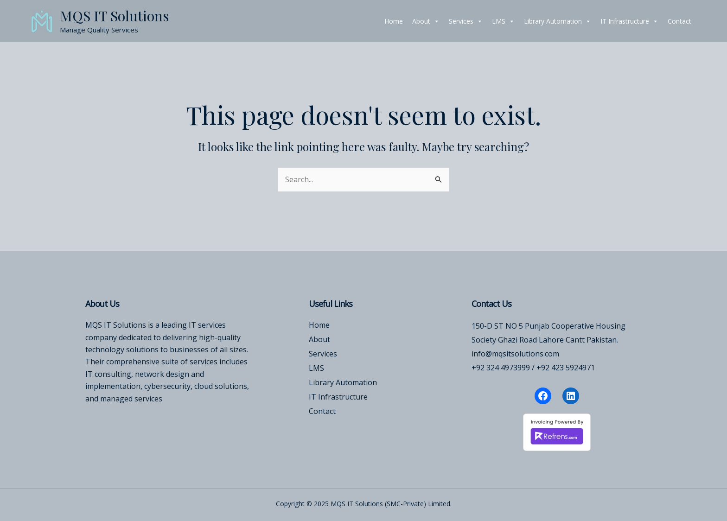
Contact (679, 21)
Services (466, 21)
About (426, 21)
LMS (503, 21)
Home (393, 21)
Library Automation (557, 21)
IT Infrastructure (629, 21)
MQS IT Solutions (114, 15)
